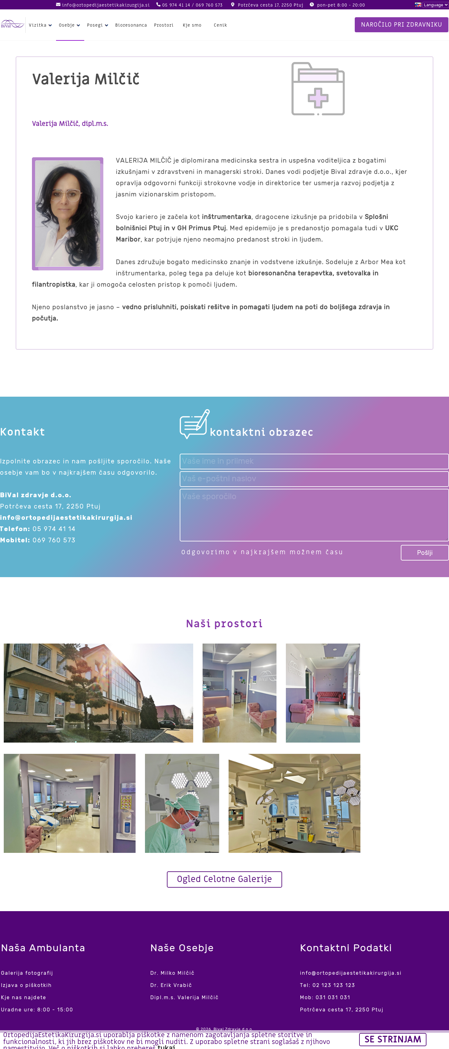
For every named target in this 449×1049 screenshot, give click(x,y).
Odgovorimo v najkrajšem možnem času (262, 552)
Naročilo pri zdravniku (401, 25)
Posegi (98, 25)
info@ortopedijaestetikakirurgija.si (106, 5)
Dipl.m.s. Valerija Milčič (184, 997)
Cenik (220, 25)
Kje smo (192, 25)
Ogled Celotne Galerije (224, 879)
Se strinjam (392, 1040)
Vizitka (41, 25)
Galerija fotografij (27, 973)
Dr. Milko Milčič (172, 973)
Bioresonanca (131, 25)
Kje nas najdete (23, 997)
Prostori (164, 25)
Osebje (70, 25)
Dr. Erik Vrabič (171, 985)
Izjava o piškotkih (26, 985)
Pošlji (425, 552)
